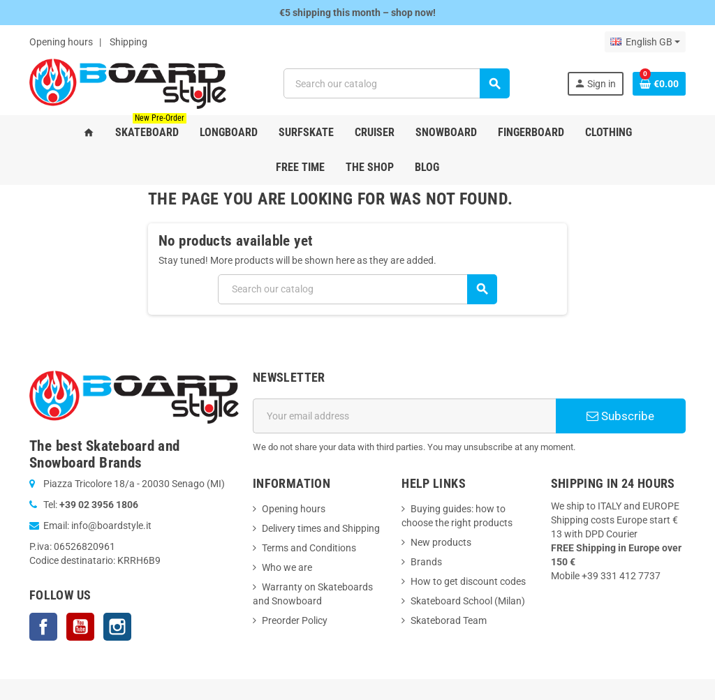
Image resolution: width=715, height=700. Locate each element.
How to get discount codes (468, 581)
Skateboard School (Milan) (468, 600)
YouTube (80, 627)
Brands (426, 561)
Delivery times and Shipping (321, 528)
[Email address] (404, 416)
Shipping (128, 41)
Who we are (287, 567)
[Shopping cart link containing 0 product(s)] (659, 84)
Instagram (117, 627)
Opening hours (61, 41)
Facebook (43, 627)
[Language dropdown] (645, 41)
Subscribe (620, 416)
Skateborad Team (449, 620)
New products (441, 542)
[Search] (396, 83)
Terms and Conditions (309, 547)
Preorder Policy (294, 620)
